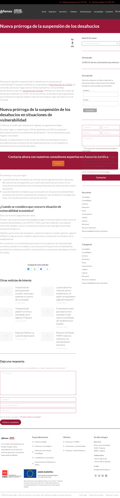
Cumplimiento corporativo (44, 458)
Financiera (85, 207)
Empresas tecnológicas (43, 446)
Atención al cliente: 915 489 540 (101, 2)
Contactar (58, 164)
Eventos (85, 204)
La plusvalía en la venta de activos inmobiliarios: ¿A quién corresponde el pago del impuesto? (65, 293)
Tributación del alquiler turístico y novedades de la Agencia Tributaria (23, 313)
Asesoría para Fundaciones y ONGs (45, 463)
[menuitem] (117, 12)
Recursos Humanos (89, 228)
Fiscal (84, 211)
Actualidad (86, 197)
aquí (107, 171)
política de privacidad (103, 86)
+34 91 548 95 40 (100, 459)
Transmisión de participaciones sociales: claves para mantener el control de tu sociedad (24, 293)
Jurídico (85, 217)
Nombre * (86, 90)
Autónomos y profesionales (76, 446)
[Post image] (6, 291)
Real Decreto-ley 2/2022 (60, 84)
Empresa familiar (41, 442)
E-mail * (86, 100)
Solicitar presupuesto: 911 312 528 (73, 2)
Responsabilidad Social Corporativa (94, 231)
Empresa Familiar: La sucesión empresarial (24, 334)
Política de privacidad (31, 417)
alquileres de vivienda (33, 90)
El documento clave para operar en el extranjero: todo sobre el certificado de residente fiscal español (65, 316)
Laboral (84, 221)
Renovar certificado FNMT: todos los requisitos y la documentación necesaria (65, 338)
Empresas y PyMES (72, 442)
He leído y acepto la (20, 417)
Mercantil (85, 224)
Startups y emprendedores (75, 450)
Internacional (87, 214)
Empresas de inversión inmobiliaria (43, 451)
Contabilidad (86, 200)
